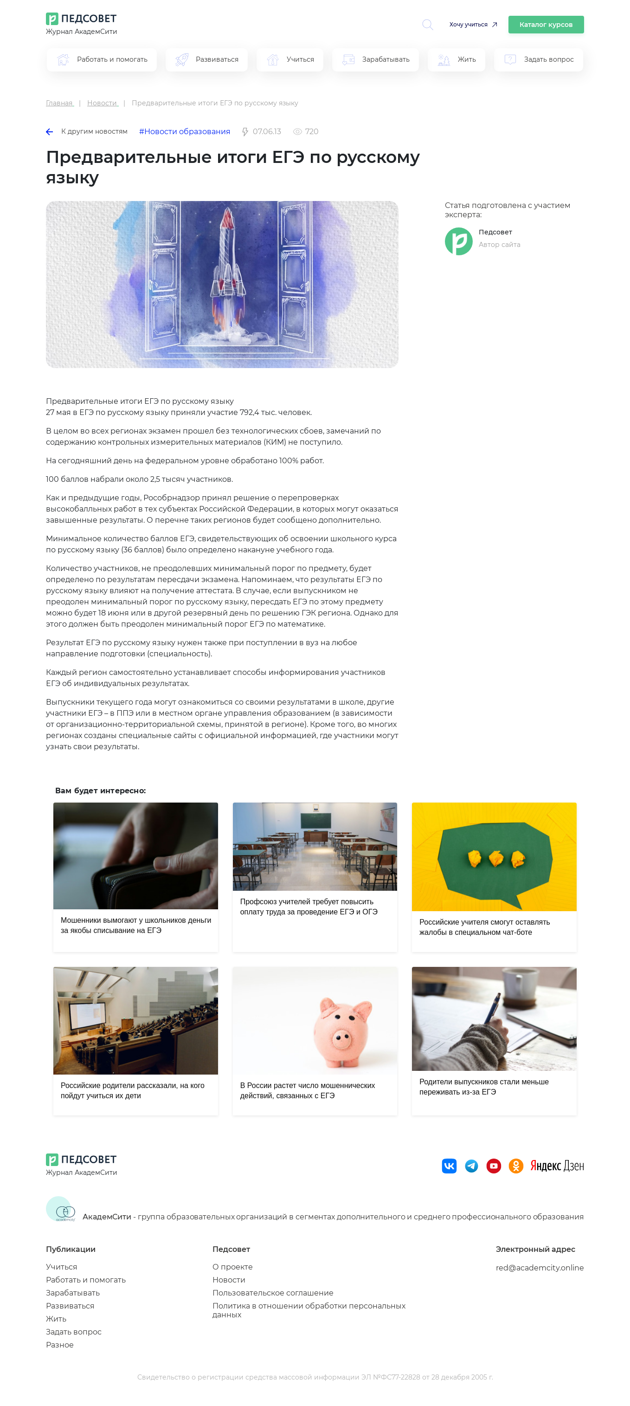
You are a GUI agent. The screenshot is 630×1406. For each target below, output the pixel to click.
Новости (228, 1280)
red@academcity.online (540, 1267)
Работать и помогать (86, 1280)
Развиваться (70, 1306)
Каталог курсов (546, 24)
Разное (60, 1345)
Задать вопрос (74, 1332)
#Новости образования (185, 131)
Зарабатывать (73, 1293)
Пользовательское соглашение (273, 1293)
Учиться (61, 1267)
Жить (56, 1319)
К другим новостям (87, 131)
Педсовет (495, 232)
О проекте (232, 1267)
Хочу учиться (469, 24)
